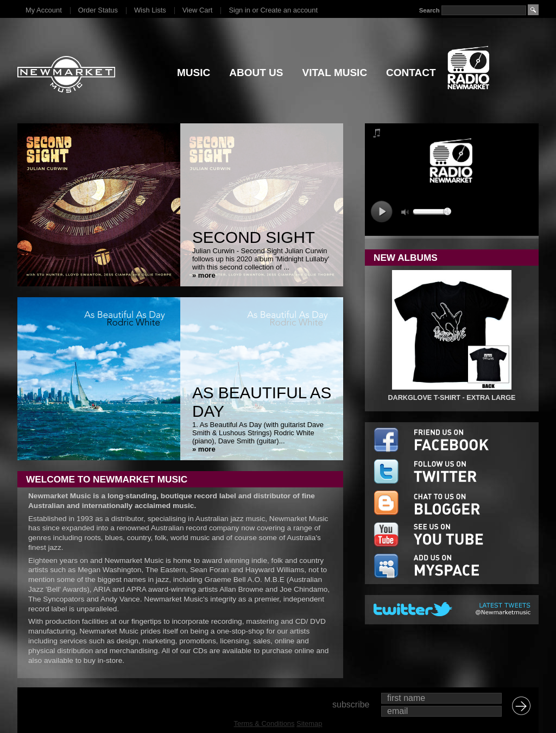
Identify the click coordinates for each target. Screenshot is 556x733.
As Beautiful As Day (261, 402)
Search (429, 10)
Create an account (289, 10)
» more (204, 275)
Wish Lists (150, 10)
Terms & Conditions (264, 723)
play (381, 212)
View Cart (197, 10)
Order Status (98, 10)
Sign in (239, 10)
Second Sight (253, 237)
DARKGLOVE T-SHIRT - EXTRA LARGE (451, 398)
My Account (44, 10)
